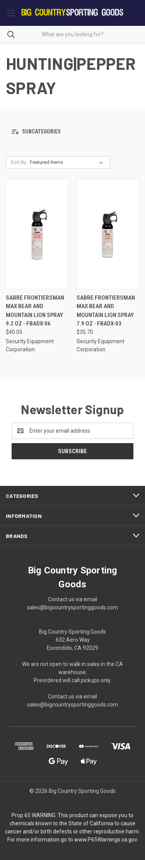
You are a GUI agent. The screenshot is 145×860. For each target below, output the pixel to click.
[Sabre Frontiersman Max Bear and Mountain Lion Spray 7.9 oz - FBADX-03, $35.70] (108, 234)
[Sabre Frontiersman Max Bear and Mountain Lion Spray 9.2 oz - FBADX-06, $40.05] (37, 234)
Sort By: (18, 162)
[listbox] (68, 162)
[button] (72, 132)
